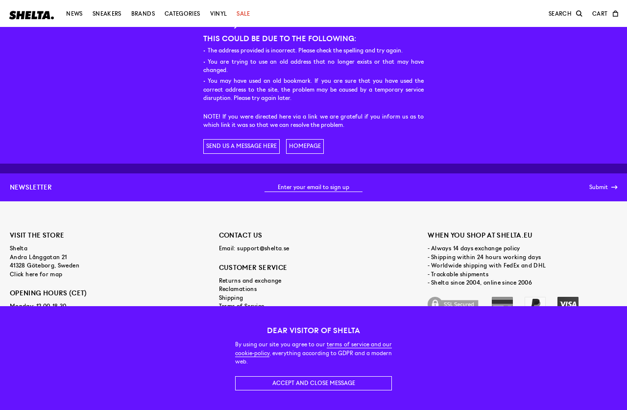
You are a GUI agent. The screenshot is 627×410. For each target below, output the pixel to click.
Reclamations (238, 289)
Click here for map (36, 274)
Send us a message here (241, 146)
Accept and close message (313, 383)
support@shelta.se (263, 248)
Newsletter (31, 187)
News (74, 13)
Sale (243, 13)
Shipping (231, 297)
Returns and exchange (250, 280)
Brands (143, 13)
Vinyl (218, 13)
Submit (603, 188)
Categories (182, 13)
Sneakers (107, 13)
